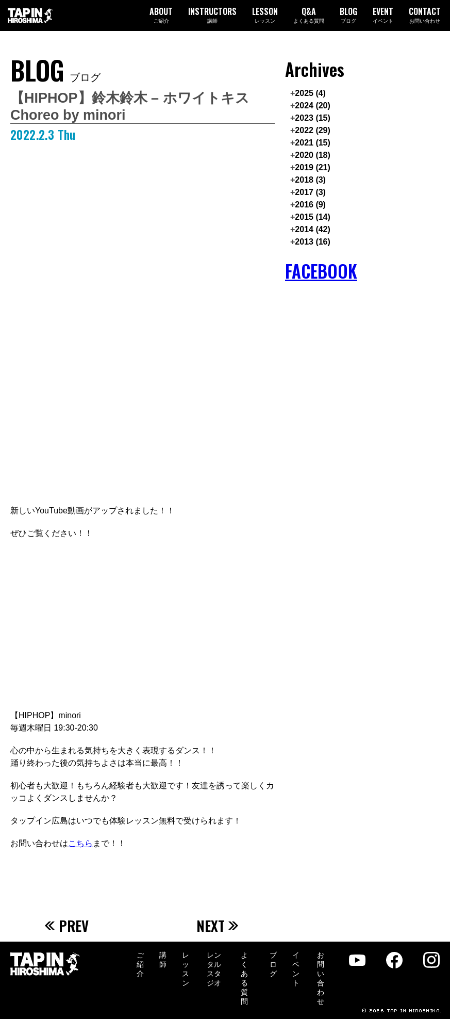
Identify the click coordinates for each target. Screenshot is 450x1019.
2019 (312, 167)
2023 (312, 118)
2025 (310, 93)
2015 (312, 217)
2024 (312, 105)
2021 (312, 142)
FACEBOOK (321, 271)
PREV (67, 925)
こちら (80, 843)
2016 (310, 204)
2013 (312, 241)
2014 (312, 229)
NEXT (217, 925)
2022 (312, 130)
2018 (310, 179)
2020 (312, 155)
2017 (310, 192)
